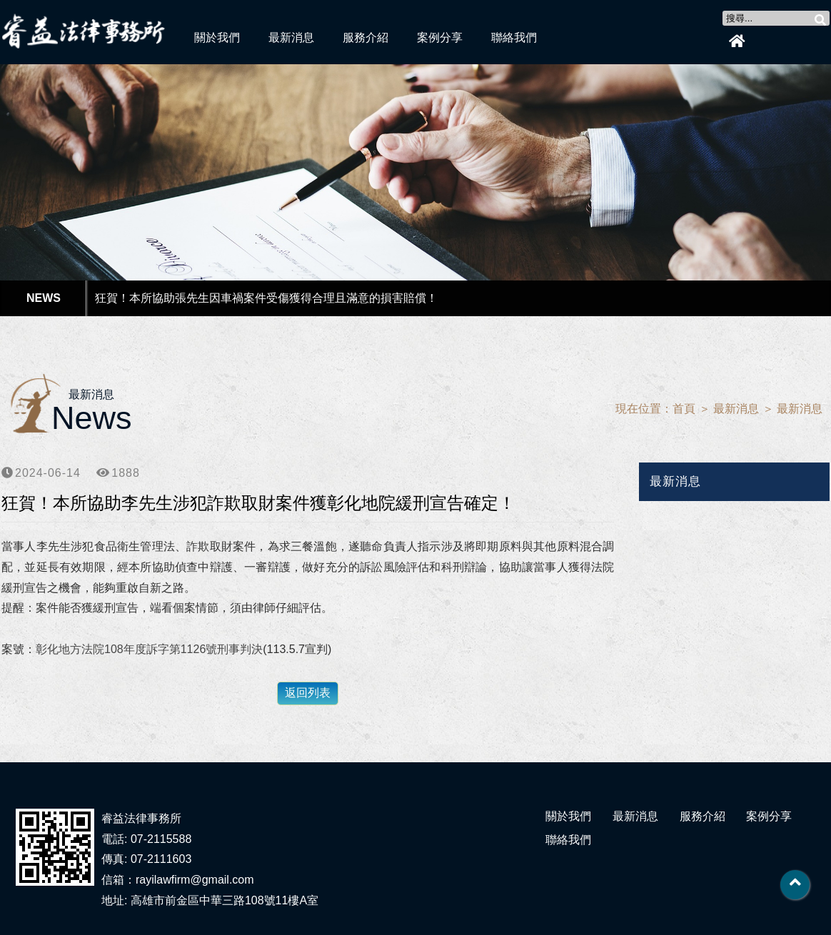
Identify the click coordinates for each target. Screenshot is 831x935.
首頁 (684, 409)
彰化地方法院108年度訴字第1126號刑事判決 (149, 649)
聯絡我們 (514, 37)
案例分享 (440, 37)
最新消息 (291, 37)
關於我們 (217, 37)
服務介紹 (365, 37)
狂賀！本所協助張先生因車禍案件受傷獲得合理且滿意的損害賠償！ (266, 298)
